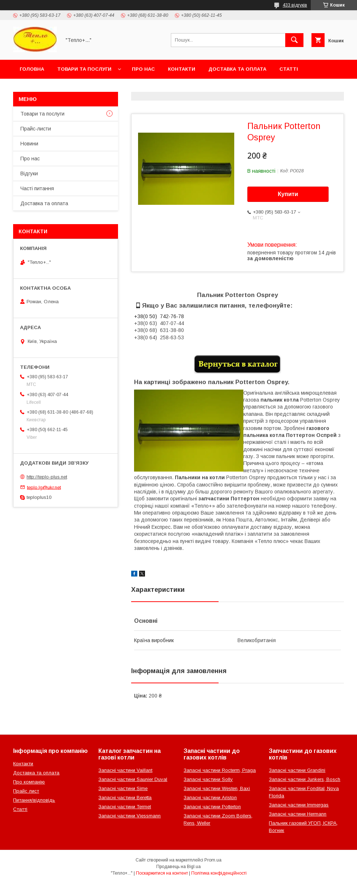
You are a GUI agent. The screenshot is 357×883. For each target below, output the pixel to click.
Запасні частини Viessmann (129, 815)
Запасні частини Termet (124, 806)
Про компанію (29, 782)
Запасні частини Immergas (299, 805)
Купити (288, 194)
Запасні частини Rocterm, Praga (220, 770)
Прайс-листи (35, 129)
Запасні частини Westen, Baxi (217, 788)
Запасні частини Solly (208, 779)
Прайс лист (26, 791)
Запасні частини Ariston (210, 797)
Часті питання (37, 188)
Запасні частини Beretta (125, 797)
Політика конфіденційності (219, 873)
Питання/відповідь (34, 800)
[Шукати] (294, 40)
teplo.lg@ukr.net (44, 487)
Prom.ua (212, 860)
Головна (32, 69)
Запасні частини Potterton (212, 806)
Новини (29, 143)
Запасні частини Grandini (297, 770)
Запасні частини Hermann (297, 814)
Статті (288, 69)
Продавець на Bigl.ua (178, 866)
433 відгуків (295, 5)
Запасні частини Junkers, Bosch (304, 779)
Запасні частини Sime (123, 788)
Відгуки (29, 173)
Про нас (143, 69)
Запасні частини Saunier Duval (132, 779)
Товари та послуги (84, 69)
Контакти (181, 69)
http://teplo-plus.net (47, 477)
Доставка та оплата (237, 69)
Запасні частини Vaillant (125, 770)
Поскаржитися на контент (162, 873)
